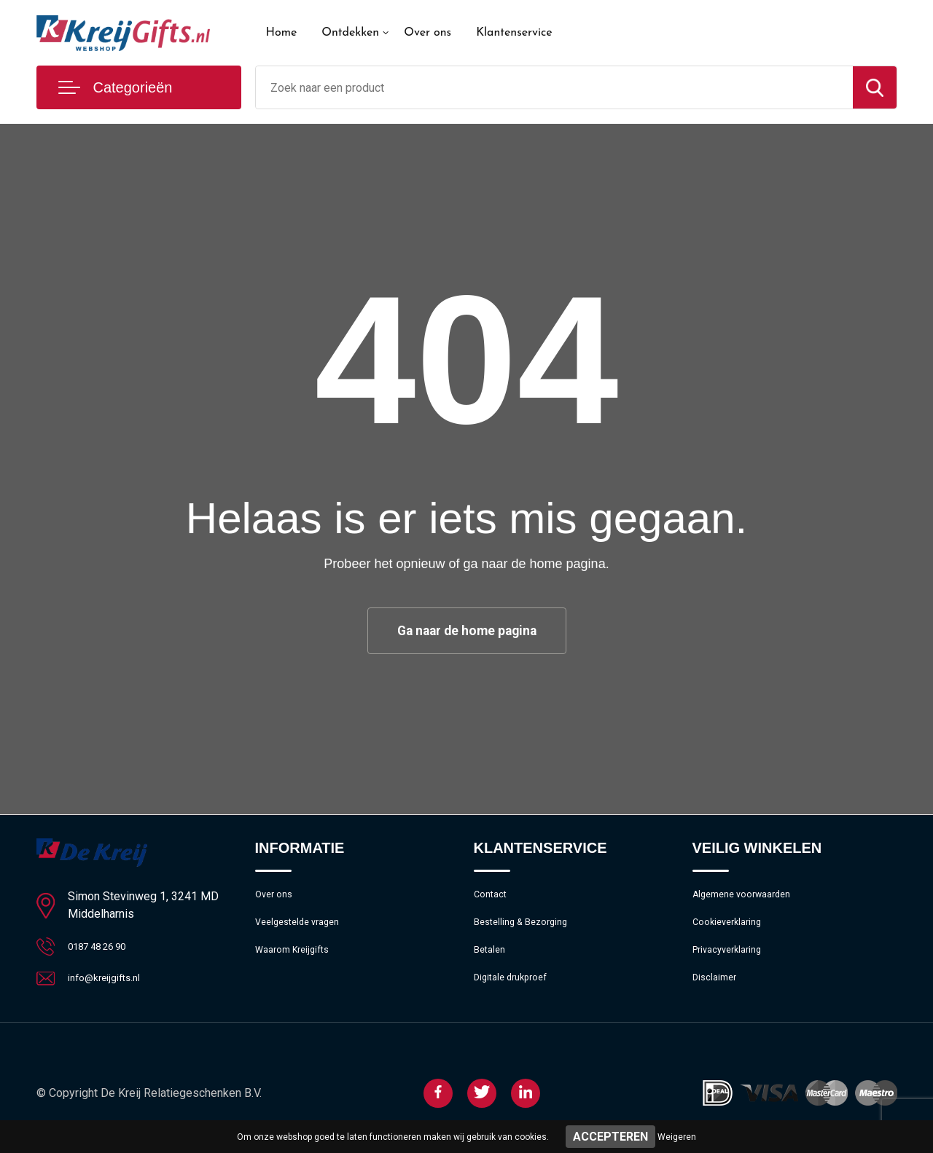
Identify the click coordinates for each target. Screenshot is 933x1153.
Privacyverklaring (732, 960)
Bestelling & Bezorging (527, 928)
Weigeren (676, 1137)
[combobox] (554, 87)
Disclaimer (717, 991)
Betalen (492, 960)
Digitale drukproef (516, 991)
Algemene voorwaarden (749, 897)
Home (281, 33)
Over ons (427, 33)
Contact (493, 897)
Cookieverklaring (731, 928)
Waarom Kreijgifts (298, 960)
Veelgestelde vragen (303, 928)
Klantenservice (514, 33)
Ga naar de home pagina (466, 631)
